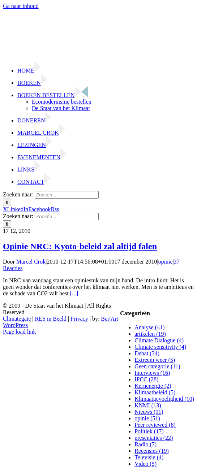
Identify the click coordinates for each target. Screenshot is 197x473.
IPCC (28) (146, 379)
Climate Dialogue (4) (159, 340)
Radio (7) (145, 444)
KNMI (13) (147, 405)
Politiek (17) (148, 431)
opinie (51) (147, 418)
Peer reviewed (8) (155, 425)
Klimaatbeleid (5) (154, 392)
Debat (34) (146, 353)
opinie (165, 262)
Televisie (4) (148, 457)
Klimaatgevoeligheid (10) (164, 399)
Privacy (79, 319)
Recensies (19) (151, 451)
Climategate (17, 319)
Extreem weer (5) (154, 360)
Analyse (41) (149, 327)
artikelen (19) (150, 334)
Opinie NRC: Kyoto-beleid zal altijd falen (80, 246)
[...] (74, 293)
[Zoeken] (7, 202)
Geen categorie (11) (157, 366)
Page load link (19, 332)
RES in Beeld (51, 319)
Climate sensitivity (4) (160, 347)
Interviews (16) (152, 373)
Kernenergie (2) (152, 386)
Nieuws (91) (148, 412)
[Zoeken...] (67, 195)
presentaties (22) (153, 438)
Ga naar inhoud (21, 6)
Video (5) (145, 464)
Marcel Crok (31, 262)
